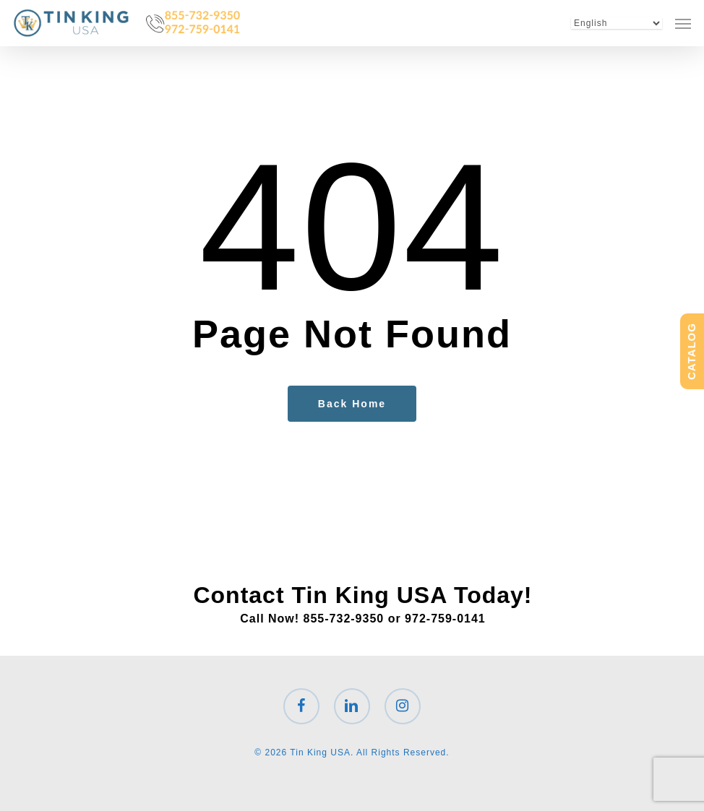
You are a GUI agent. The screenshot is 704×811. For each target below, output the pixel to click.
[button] (683, 23)
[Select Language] (616, 23)
